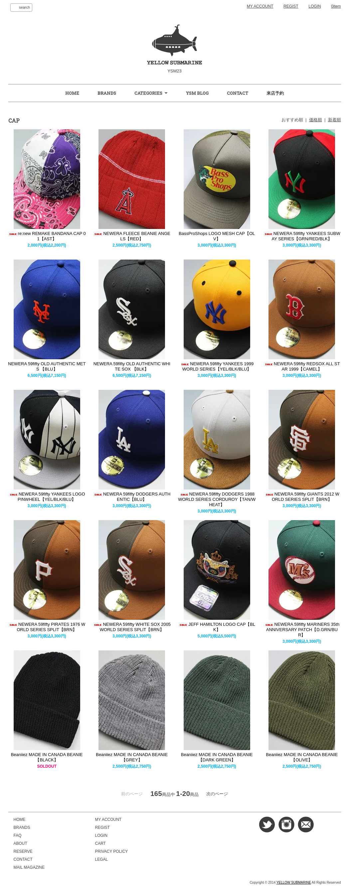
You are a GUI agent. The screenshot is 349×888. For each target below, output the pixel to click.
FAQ (18, 835)
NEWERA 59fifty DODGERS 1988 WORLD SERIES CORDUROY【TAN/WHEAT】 (217, 499)
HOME (72, 93)
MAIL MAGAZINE (29, 867)
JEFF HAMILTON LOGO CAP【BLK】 (216, 627)
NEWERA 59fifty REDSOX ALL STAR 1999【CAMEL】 (302, 366)
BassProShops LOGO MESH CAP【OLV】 (217, 236)
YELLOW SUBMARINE (293, 882)
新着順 (334, 119)
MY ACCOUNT (260, 6)
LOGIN (314, 6)
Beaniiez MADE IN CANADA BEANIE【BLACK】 (47, 757)
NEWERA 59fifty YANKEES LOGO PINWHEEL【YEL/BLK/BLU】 (47, 497)
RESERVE (23, 851)
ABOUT (20, 843)
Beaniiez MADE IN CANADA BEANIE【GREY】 (132, 757)
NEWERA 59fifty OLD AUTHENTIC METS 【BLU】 (47, 366)
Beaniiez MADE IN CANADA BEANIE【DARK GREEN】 (217, 757)
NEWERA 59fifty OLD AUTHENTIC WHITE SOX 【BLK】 (131, 366)
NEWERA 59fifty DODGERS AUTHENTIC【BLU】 (131, 497)
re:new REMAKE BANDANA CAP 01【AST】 (47, 236)
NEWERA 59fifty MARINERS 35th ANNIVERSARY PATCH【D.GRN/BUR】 (301, 629)
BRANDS (106, 93)
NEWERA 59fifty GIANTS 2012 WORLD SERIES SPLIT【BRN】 (301, 497)
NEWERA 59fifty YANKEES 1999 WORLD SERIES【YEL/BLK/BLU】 (217, 366)
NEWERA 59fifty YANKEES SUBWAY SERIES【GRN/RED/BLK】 (301, 236)
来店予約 (275, 93)
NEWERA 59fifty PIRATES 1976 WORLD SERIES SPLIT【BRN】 (46, 627)
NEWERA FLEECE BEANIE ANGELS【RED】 (131, 236)
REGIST (290, 6)
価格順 (315, 119)
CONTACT (237, 93)
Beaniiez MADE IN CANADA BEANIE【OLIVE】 (302, 757)
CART (100, 843)
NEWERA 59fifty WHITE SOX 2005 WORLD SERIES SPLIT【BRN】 (132, 627)
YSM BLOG (197, 93)
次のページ (217, 793)
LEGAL (101, 859)
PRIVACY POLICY (111, 851)
